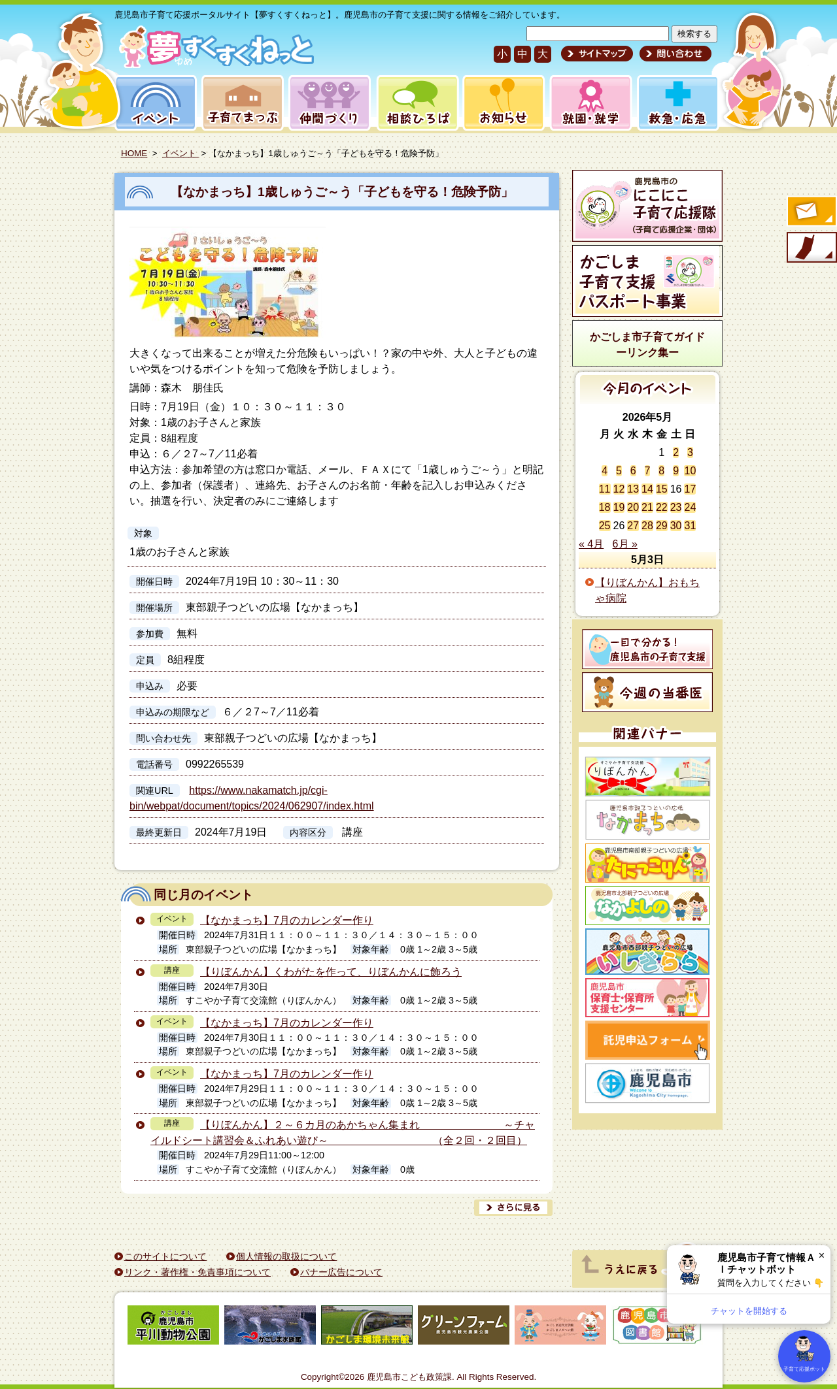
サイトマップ (597, 53)
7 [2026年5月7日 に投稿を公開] (648, 470)
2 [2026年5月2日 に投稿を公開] (676, 452)
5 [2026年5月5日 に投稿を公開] (619, 470)
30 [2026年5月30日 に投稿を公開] (676, 525)
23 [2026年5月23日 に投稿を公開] (676, 507)
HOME (134, 153)
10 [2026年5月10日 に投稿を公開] (690, 470)
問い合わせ (673, 53)
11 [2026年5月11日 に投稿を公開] (605, 489)
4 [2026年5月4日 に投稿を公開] (604, 470)
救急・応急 (677, 103)
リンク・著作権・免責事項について (197, 1272)
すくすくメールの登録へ (811, 212)
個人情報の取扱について (286, 1256)
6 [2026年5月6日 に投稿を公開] (633, 470)
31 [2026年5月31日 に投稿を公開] (690, 525)
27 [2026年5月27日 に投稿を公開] (633, 525)
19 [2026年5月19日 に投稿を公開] (619, 507)
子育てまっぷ (240, 103)
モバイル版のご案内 (811, 248)
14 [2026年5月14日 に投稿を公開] (647, 489)
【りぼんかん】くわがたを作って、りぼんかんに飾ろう (331, 971)
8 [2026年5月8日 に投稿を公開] (661, 470)
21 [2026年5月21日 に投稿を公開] (647, 507)
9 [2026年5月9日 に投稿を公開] (676, 470)
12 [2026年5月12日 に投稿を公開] (619, 489)
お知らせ (501, 103)
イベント (153, 103)
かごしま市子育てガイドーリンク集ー (647, 344)
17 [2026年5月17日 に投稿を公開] (690, 489)
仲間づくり (329, 103)
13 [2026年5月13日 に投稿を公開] (633, 489)
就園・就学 (586, 103)
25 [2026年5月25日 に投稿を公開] (605, 525)
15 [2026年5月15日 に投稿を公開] (662, 489)
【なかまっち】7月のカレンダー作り (286, 920)
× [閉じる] (822, 1255)
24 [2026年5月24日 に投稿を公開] (690, 507)
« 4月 (591, 543)
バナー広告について (341, 1272)
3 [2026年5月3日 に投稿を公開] (690, 452)
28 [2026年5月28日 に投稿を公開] (647, 525)
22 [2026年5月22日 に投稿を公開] (662, 507)
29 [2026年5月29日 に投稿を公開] (662, 525)
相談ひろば (416, 103)
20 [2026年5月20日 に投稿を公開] (633, 507)
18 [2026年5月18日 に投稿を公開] (605, 507)
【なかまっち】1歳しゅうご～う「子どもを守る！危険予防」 (342, 192)
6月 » (625, 543)
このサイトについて (165, 1256)
